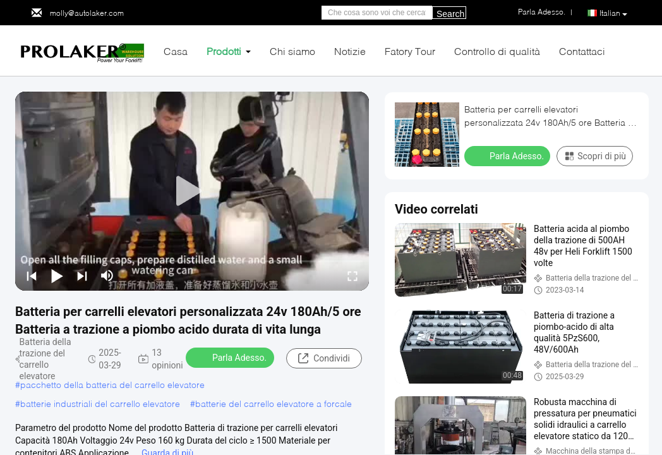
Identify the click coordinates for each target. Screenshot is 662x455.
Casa (176, 51)
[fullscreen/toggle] (352, 275)
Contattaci (582, 51)
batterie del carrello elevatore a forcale (273, 403)
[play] (192, 191)
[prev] (31, 275)
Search (450, 14)
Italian (613, 13)
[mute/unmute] (107, 275)
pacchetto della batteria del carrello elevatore (112, 384)
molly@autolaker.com (87, 13)
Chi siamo (292, 51)
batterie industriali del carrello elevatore (100, 403)
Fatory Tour (410, 51)
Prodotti (224, 51)
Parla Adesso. (231, 357)
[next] (82, 275)
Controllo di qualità (497, 51)
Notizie (350, 51)
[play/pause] (56, 275)
